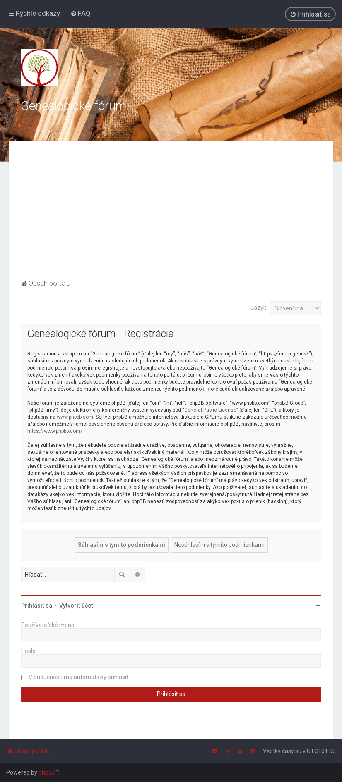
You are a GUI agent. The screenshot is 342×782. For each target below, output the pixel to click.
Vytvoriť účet (76, 605)
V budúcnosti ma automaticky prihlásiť (78, 677)
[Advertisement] (171, 215)
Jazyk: (258, 307)
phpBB (47, 772)
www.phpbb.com (75, 417)
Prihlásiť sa (36, 605)
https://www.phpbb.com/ (54, 431)
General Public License (210, 410)
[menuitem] (80, 13)
